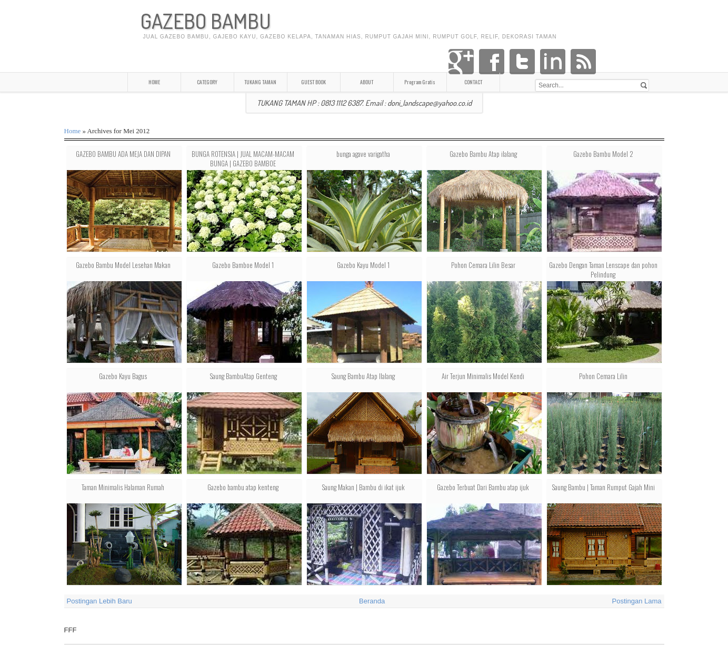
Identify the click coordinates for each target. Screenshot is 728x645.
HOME (154, 82)
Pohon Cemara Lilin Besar (483, 265)
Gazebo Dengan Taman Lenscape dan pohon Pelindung (603, 269)
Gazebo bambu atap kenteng (242, 487)
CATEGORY (207, 82)
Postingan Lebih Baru (99, 601)
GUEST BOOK (313, 82)
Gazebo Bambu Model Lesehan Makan (123, 265)
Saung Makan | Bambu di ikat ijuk (363, 487)
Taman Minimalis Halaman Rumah (123, 487)
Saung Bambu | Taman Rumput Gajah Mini (603, 487)
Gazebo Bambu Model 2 (603, 153)
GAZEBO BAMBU (206, 21)
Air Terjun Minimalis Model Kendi (483, 376)
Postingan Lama (637, 601)
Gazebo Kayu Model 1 (363, 265)
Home (72, 131)
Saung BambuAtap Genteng (243, 376)
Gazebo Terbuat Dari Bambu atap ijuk (483, 487)
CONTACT (473, 82)
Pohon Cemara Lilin (603, 376)
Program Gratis (419, 82)
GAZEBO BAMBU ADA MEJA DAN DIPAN (123, 153)
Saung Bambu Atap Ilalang (363, 376)
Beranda (372, 601)
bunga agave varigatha (363, 153)
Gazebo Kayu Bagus (123, 376)
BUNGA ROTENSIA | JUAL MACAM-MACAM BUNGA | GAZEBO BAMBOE (243, 158)
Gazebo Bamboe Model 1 (243, 265)
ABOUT (366, 82)
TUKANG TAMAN (260, 82)
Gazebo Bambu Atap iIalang (483, 153)
